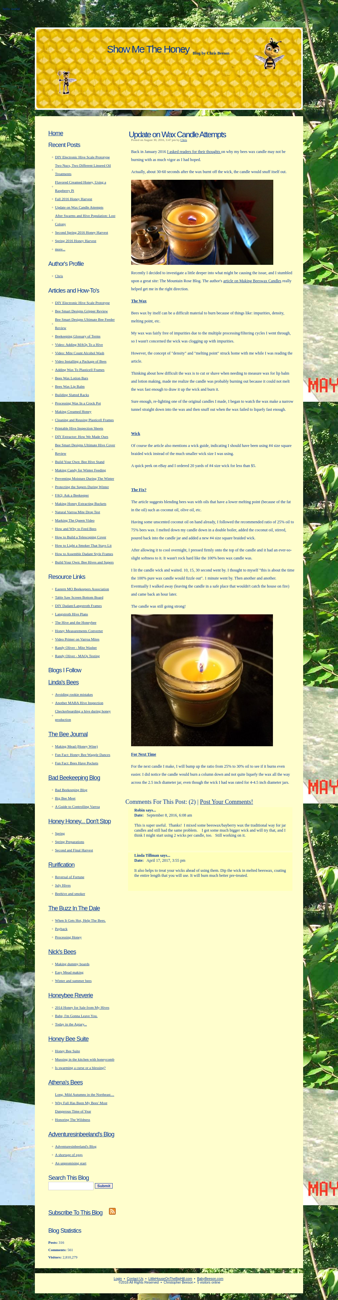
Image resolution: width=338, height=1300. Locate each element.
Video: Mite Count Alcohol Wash (79, 353)
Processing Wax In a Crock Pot (78, 403)
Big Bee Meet (65, 798)
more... (60, 249)
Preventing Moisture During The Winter (84, 478)
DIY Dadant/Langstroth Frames (78, 606)
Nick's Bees (62, 951)
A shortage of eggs (68, 1155)
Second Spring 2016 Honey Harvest (81, 232)
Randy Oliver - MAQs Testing (77, 656)
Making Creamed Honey (73, 411)
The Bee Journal (68, 734)
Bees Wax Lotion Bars (71, 378)
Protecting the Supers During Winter (82, 487)
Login (118, 1279)
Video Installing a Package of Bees (81, 361)
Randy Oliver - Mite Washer (76, 647)
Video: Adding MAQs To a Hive (79, 344)
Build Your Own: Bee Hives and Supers (84, 562)
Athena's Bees (65, 1082)
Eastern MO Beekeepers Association (82, 589)
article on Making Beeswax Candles (252, 281)
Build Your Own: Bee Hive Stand (79, 462)
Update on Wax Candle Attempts (177, 134)
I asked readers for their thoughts (194, 151)
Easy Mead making (69, 972)
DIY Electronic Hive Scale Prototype (82, 157)
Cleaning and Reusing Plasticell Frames (84, 420)
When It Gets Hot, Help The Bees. (80, 920)
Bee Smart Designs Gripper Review (81, 311)
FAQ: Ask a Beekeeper (72, 495)
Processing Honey (68, 937)
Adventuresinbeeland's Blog (81, 1134)
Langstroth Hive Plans (71, 614)
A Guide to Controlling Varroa (77, 807)
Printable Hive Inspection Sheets (79, 428)
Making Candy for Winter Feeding (80, 470)
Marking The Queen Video (75, 520)
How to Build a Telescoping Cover (80, 537)
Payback (61, 929)
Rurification (61, 864)
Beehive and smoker (70, 894)
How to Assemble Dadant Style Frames (84, 554)
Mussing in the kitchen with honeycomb (84, 1059)
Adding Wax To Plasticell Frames (80, 370)
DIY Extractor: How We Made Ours (81, 437)
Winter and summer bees (73, 981)
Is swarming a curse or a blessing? (80, 1068)
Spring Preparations (69, 842)
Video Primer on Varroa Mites (77, 639)
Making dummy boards (72, 964)
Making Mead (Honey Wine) (76, 746)
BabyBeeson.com (210, 1279)
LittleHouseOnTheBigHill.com (170, 1279)
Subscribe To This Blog (75, 1212)
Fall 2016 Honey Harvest (73, 199)
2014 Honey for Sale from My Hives (82, 1007)
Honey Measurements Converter (79, 631)
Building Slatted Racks (72, 395)
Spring (60, 833)
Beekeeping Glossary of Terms (78, 336)
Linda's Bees (63, 682)
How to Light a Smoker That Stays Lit (83, 545)
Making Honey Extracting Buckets (80, 504)
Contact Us (135, 1279)
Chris (183, 140)
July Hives (63, 885)
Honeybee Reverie (70, 995)
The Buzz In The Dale (74, 908)
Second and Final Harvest (74, 850)
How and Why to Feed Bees (76, 529)
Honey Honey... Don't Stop (79, 821)
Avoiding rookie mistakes (74, 694)
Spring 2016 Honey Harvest (75, 241)
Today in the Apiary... (71, 1024)
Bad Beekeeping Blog (74, 777)
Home (55, 133)
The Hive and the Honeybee (75, 622)
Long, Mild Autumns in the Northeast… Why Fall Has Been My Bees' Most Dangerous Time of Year (84, 1102)
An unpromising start (71, 1163)
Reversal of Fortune (69, 877)
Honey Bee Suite (68, 1039)
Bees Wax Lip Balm (69, 386)
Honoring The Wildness (72, 1120)
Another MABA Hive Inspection (79, 703)
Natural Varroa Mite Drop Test (77, 512)
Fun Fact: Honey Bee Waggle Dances (82, 755)
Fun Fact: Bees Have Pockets (76, 763)
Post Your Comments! (226, 801)
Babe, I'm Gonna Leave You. (76, 1016)
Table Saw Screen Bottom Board (79, 597)
